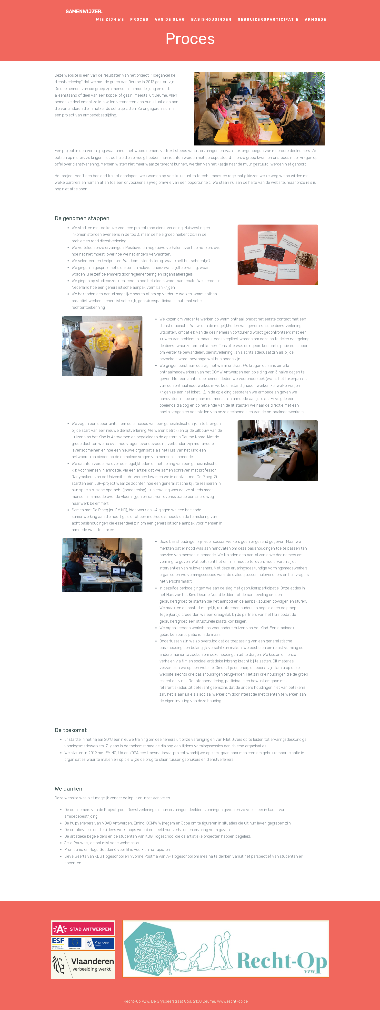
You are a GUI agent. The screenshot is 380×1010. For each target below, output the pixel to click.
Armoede (316, 20)
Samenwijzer (84, 11)
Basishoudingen (211, 20)
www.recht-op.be (232, 1001)
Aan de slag (170, 20)
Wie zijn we (110, 20)
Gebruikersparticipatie (268, 20)
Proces (139, 20)
